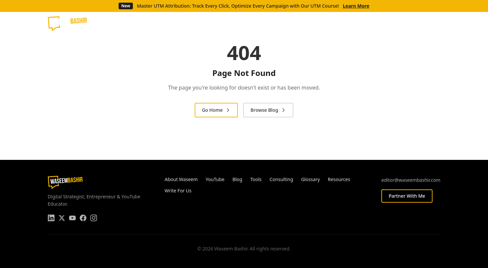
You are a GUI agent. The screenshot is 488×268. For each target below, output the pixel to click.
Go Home (216, 110)
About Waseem (181, 179)
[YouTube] (415, 23)
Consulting (281, 179)
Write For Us (178, 190)
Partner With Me (407, 196)
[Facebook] (426, 23)
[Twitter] (405, 23)
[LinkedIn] (394, 23)
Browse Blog (268, 110)
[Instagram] (437, 23)
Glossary (310, 179)
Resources (339, 179)
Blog (238, 179)
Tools (255, 179)
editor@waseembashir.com (410, 180)
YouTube (215, 179)
